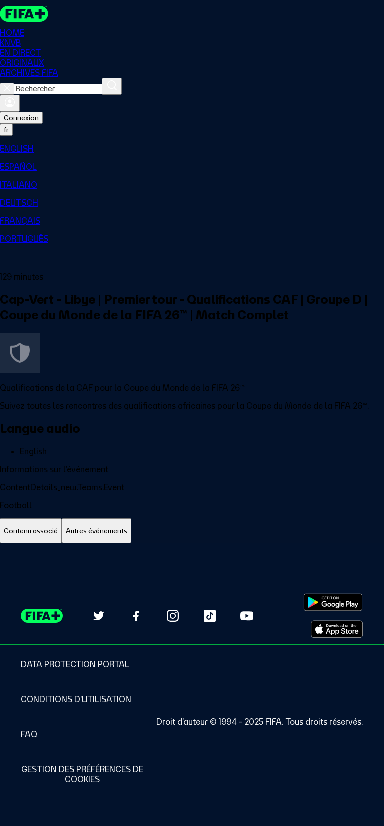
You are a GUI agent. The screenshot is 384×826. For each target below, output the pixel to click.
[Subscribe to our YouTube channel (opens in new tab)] (247, 616)
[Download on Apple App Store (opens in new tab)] (337, 629)
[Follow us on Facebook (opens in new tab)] (136, 616)
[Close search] (7, 89)
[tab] (31, 531)
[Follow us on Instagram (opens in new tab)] (173, 616)
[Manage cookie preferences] (82, 774)
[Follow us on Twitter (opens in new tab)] (99, 616)
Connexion (21, 117)
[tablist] (192, 531)
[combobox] (58, 89)
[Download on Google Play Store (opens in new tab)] (333, 602)
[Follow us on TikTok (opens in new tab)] (210, 616)
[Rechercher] (112, 86)
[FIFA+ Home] (24, 14)
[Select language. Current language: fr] (6, 130)
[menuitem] (192, 149)
